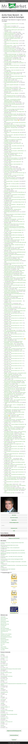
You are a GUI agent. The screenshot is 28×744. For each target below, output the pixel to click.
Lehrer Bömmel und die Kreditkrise (11, 158)
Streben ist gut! (7, 26)
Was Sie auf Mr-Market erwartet (10, 114)
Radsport (2, 688)
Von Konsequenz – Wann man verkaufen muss (13, 70)
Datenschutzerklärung (14, 735)
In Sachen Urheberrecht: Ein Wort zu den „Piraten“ (13, 448)
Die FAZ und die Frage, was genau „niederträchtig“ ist (14, 150)
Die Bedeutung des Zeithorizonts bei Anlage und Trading (15, 199)
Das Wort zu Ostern (8, 35)
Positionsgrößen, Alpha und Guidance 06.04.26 (9, 714)
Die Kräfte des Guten (8, 57)
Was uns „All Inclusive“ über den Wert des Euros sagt (14, 172)
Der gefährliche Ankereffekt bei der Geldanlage (13, 235)
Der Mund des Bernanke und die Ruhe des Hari (13, 304)
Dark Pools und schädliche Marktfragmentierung (13, 254)
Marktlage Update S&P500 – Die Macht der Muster (13, 244)
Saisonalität (3, 649)
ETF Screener (3, 626)
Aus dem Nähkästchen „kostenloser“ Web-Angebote (14, 115)
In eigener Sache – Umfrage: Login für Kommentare (14, 472)
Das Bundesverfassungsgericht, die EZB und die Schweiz (15, 282)
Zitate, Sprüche (3, 661)
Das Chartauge (3, 699)
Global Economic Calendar (5, 635)
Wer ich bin (14, 515)
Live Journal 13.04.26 (4, 657)
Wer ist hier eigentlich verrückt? (6, 672)
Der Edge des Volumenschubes (10, 72)
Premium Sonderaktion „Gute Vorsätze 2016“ (12, 161)
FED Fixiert (6, 191)
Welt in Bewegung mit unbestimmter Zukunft (12, 159)
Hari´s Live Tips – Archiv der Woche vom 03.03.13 (13, 333)
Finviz (2, 632)
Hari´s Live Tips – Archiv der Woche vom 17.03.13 (13, 325)
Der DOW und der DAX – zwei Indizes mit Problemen (14, 134)
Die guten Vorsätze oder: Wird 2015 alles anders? (13, 221)
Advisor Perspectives (4, 618)
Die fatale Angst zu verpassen (9, 177)
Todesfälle (2, 703)
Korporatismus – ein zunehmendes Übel (11, 132)
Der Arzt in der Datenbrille (9, 37)
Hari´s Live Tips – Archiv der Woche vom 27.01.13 (13, 358)
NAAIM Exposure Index (5, 621)
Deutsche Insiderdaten (5, 639)
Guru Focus (3, 644)
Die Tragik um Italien (8, 484)
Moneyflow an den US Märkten (6, 634)
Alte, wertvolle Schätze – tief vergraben (11, 181)
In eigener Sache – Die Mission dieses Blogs (12, 429)
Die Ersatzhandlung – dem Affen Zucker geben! (13, 59)
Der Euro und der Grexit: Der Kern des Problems (13, 216)
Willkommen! (6, 166)
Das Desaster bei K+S (8, 303)
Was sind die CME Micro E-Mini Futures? (11, 65)
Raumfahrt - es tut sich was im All (6, 721)
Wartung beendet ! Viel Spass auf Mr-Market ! (12, 298)
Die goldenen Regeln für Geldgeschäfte (11, 407)
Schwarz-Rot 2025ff (4, 665)
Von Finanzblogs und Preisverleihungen (11, 451)
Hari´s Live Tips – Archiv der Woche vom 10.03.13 (13, 327)
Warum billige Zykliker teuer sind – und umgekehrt (13, 446)
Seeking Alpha (3, 616)
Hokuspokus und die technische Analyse (11, 137)
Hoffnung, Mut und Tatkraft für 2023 (11, 23)
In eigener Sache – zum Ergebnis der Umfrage (13, 421)
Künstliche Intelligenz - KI (5, 706)
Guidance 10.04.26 (4, 679)
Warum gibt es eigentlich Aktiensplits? (11, 84)
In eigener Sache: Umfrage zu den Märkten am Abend (14, 462)
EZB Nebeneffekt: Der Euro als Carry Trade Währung (14, 192)
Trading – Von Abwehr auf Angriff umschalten (12, 232)
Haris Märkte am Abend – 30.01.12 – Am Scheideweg (14, 467)
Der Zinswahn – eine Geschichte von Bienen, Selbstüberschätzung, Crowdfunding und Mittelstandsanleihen (12, 100)
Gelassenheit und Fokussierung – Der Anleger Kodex (14, 111)
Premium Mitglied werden (14, 522)
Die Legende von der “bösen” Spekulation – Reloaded (14, 237)
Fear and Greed (3, 622)
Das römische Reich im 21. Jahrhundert (11, 481)
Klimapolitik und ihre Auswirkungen (7, 710)
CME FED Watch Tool (4, 631)
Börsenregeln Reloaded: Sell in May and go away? (13, 456)
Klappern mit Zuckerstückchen (10, 33)
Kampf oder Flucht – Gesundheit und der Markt (13, 145)
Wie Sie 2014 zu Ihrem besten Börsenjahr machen (13, 285)
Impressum (14, 739)
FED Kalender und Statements (6, 629)
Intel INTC (2, 725)
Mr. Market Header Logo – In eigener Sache (12, 368)
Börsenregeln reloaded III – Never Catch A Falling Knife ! (14, 439)
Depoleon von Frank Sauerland (14, 538)
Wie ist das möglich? (8, 61)
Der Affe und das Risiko (8, 81)
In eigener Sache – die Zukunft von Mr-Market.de (13, 474)
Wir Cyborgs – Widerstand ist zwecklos (11, 67)
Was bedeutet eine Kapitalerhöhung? (11, 40)
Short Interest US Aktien (5, 642)
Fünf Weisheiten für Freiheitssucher (11, 106)
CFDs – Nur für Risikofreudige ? (10, 330)
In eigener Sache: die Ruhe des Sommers (12, 402)
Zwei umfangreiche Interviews (10, 95)
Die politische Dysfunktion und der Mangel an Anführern (15, 214)
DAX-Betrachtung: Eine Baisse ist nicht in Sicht (13, 263)
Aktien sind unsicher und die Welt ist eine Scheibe (13, 129)
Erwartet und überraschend (9, 48)
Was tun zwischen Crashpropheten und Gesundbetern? (14, 194)
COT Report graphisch (4, 648)
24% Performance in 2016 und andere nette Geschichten (15, 122)
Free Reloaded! (7, 46)
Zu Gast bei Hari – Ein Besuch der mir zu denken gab (14, 318)
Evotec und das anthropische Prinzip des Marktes (13, 249)
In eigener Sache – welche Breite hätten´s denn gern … (14, 459)
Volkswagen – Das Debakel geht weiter (11, 186)
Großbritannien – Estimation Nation (11, 127)
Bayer (2, 695)
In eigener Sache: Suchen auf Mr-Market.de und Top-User (15, 377)
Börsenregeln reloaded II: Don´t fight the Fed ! (13, 443)
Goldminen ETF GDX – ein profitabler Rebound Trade (14, 202)
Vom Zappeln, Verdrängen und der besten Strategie (14, 76)
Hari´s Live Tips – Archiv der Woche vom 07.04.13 (13, 313)
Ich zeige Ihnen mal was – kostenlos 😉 (11, 120)
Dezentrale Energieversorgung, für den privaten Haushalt (11, 668)
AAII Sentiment (3, 619)
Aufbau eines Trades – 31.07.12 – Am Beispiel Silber (14, 404)
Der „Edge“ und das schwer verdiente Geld (12, 155)
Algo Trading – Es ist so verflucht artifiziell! (12, 148)
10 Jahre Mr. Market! (8, 32)
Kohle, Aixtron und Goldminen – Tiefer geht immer (13, 204)
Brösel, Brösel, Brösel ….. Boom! (10, 45)
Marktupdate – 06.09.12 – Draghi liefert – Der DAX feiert (14, 397)
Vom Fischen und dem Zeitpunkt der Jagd (12, 51)
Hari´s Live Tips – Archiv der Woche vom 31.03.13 (13, 315)
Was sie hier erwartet (14, 517)
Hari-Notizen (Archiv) (8, 142)
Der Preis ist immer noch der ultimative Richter (13, 104)
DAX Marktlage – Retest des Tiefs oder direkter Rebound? (15, 188)
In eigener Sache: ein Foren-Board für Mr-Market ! (13, 355)
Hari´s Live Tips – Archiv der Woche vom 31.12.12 (13, 370)
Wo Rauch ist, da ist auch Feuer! (10, 49)
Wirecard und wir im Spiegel (9, 50)
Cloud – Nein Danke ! (8, 307)
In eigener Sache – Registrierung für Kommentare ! (14, 469)
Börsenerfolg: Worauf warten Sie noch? (11, 211)
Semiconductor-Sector (4, 718)
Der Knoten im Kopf (8, 87)
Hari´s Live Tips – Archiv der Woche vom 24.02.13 (13, 336)
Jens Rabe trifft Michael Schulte (10, 118)
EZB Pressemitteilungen (5, 628)
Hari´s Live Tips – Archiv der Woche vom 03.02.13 (13, 353)
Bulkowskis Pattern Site (5, 624)
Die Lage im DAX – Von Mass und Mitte (11, 183)
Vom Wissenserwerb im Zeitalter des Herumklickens (14, 62)
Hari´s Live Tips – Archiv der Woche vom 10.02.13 (13, 351)
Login (14, 530)
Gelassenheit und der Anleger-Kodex (11, 43)
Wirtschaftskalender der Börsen (6, 636)
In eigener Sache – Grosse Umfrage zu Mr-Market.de (14, 424)
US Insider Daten (4, 641)
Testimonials (6, 171)
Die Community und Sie (8, 170)
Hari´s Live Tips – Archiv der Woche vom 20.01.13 (13, 360)
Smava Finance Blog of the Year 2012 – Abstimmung (14, 453)
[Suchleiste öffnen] (26, 1)
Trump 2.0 (2, 654)
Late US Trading (3, 646)
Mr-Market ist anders (8, 167)
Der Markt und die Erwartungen (10, 54)
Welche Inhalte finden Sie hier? (10, 169)
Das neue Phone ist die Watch (9, 103)
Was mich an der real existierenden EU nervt (12, 90)
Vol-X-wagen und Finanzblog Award (11, 178)
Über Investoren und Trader (9, 492)
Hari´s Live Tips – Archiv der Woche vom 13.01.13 (13, 363)
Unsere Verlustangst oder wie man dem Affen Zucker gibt (15, 242)
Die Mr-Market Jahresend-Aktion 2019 (11, 82)
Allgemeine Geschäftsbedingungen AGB (14, 730)
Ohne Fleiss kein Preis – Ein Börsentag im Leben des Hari (15, 275)
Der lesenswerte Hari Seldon (9, 487)
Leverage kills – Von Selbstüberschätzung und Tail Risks (14, 206)
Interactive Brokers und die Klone (6, 676)
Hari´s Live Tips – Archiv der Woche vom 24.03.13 (13, 320)
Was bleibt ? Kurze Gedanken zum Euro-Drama (13, 417)
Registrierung (14, 520)
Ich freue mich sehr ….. (8, 458)
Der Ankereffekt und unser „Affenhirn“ (11, 93)
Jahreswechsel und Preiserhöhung (10, 117)
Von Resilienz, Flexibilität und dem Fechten (12, 38)
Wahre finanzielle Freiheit (9, 34)
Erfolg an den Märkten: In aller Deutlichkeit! (12, 164)
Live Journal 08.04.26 (4, 692)
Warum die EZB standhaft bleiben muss (11, 479)
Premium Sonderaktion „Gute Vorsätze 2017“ (12, 143)
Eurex (2, 645)
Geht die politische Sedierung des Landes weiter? (13, 29)
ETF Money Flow (3, 625)
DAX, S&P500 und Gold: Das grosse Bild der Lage (13, 197)
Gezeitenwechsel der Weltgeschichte (11, 27)
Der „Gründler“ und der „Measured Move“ (12, 73)
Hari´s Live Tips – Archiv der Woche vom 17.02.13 (13, 346)
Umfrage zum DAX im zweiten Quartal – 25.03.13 (13, 322)
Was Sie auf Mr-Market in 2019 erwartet (11, 96)
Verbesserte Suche (14, 528)
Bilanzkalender (3, 638)
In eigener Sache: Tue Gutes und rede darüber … (13, 300)
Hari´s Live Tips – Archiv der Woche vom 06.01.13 (13, 365)
